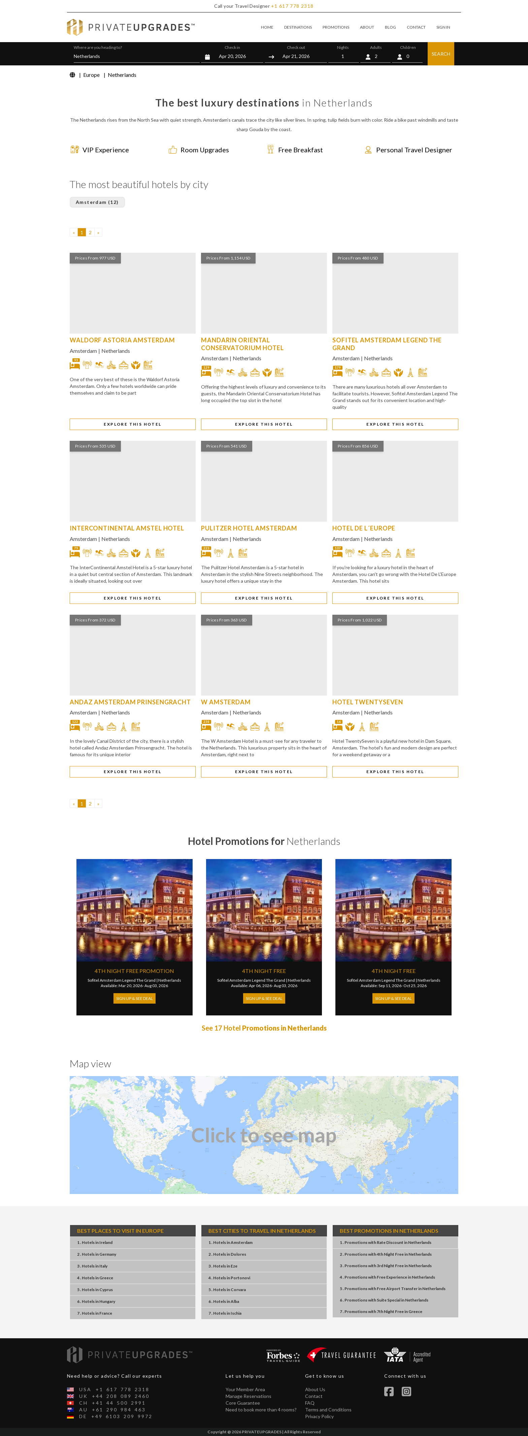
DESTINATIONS (298, 27)
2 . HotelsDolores (227, 1254)
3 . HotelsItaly (92, 1266)
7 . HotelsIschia (224, 1313)
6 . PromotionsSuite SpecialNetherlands (384, 1300)
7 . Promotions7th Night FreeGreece (381, 1311)
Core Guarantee (243, 1403)
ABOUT (367, 27)
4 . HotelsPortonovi (229, 1277)
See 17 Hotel (264, 1028)
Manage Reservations (248, 1396)
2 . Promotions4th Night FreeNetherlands (386, 1254)
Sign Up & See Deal (134, 998)
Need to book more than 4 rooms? (261, 1409)
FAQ (310, 1403)
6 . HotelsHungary (96, 1301)
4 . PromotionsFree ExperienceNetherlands (387, 1277)
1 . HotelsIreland (94, 1242)
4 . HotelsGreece (95, 1277)
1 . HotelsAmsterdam (230, 1242)
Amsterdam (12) (97, 202)
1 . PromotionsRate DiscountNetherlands (385, 1242)
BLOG (390, 27)
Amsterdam (83, 350)
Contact (314, 1396)
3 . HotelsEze (222, 1266)
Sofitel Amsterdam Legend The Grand (122, 980)
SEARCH (441, 54)
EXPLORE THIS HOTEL (132, 424)
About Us (315, 1389)
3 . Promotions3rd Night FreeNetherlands (386, 1265)
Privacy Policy (319, 1416)
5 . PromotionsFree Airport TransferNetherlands (393, 1288)
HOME (267, 27)
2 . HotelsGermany (96, 1254)
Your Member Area (245, 1389)
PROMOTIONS (336, 27)
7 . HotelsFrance (94, 1313)
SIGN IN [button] (443, 27)
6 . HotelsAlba (223, 1301)
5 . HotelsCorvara (227, 1289)
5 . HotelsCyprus (95, 1289)
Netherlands (115, 350)
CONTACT (416, 27)
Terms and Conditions (328, 1409)
